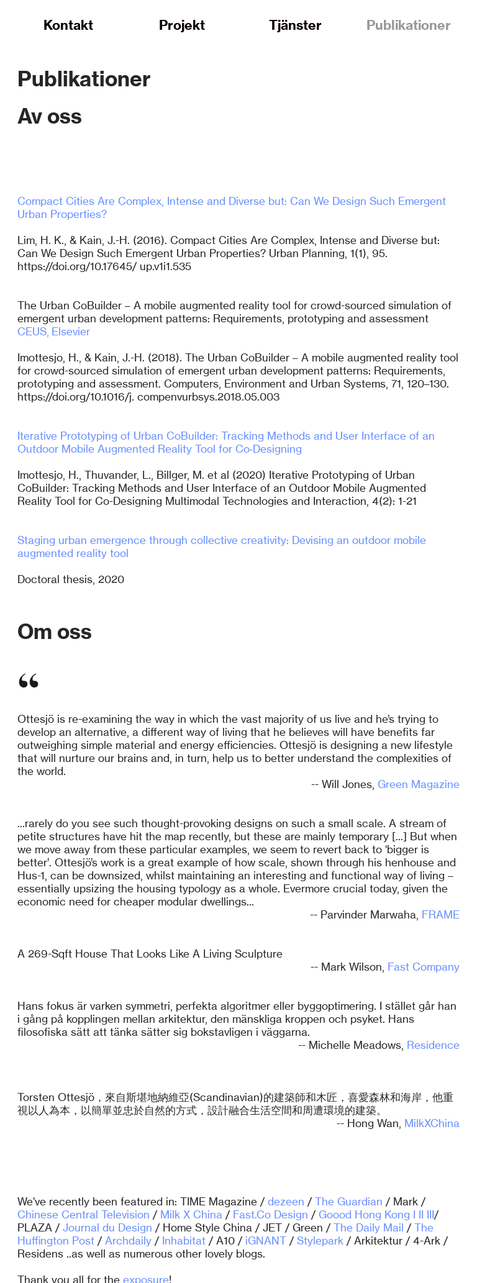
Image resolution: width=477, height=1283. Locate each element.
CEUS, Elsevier (53, 331)
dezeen (286, 1201)
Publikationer (408, 25)
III (430, 1214)
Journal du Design (107, 1227)
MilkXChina (432, 1123)
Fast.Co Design (270, 1214)
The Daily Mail (369, 1227)
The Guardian (349, 1201)
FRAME (441, 914)
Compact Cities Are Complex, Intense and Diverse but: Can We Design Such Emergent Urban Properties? (231, 207)
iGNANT (265, 1240)
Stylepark (320, 1240)
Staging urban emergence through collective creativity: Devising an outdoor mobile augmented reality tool (221, 546)
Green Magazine (419, 784)
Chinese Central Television (83, 1214)
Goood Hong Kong (364, 1214)
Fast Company (424, 966)
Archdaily (128, 1240)
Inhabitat (184, 1240)
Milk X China (191, 1214)
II (421, 1214)
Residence (433, 1044)
